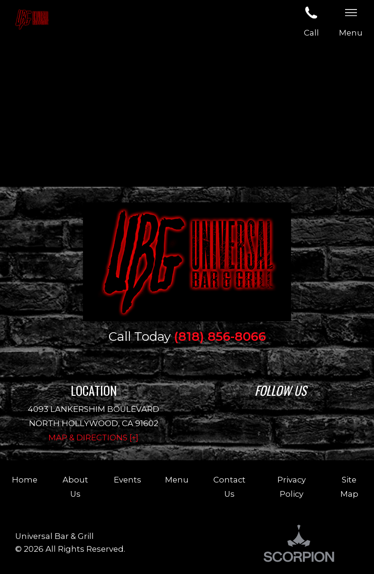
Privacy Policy (291, 487)
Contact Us (229, 487)
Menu (177, 479)
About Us (75, 487)
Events (127, 479)
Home (24, 479)
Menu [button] (351, 20)
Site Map (349, 487)
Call (311, 20)
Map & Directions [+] (93, 437)
